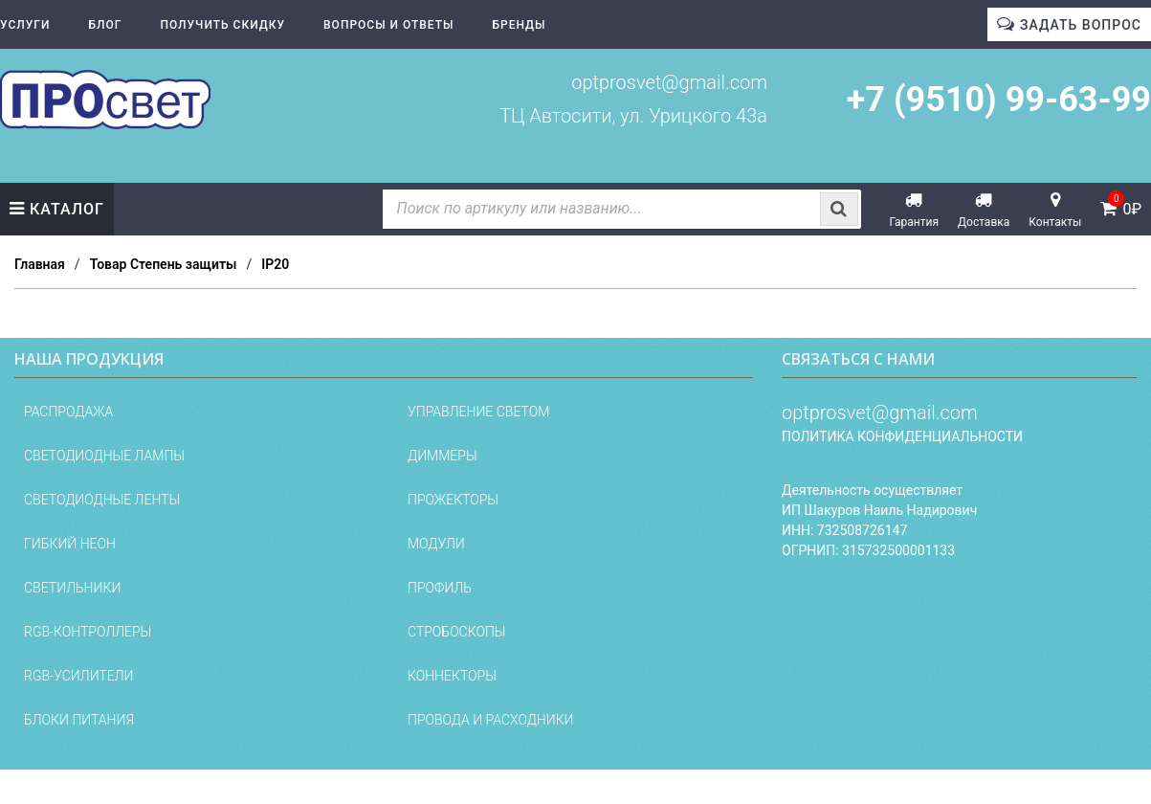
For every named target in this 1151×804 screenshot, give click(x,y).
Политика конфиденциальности (902, 436)
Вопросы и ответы (388, 25)
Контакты (1055, 222)
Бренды (519, 25)
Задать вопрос (1080, 25)
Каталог (67, 209)
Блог (105, 25)
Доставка (983, 222)
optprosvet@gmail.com (669, 82)
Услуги (25, 25)
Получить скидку (222, 25)
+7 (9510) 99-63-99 (999, 99)
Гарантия (914, 222)
